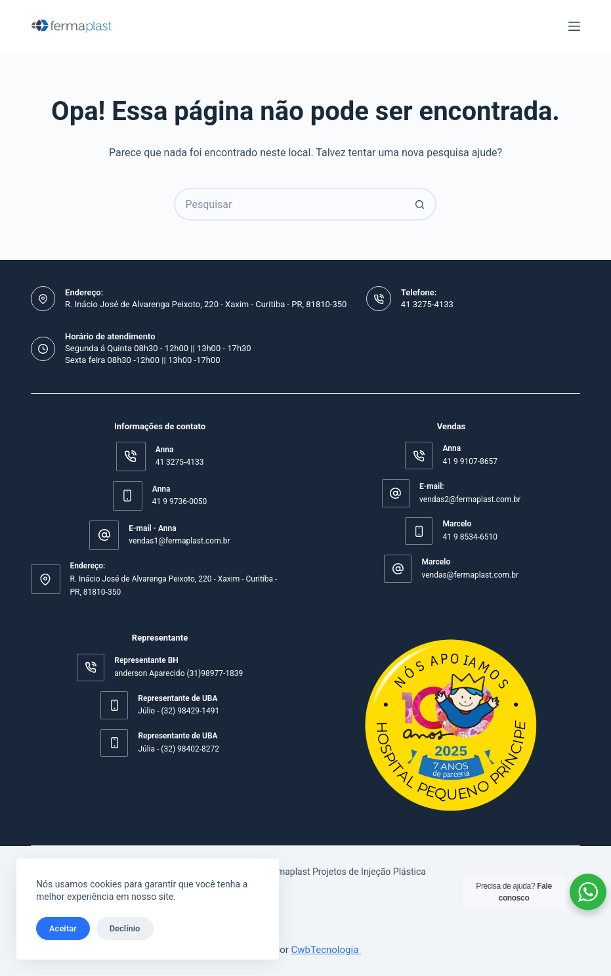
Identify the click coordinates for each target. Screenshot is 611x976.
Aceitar (63, 928)
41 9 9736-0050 (179, 501)
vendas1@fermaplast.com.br (179, 540)
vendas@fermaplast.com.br (469, 575)
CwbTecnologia (326, 950)
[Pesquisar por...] (289, 204)
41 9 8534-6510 (469, 536)
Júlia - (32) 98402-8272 (178, 748)
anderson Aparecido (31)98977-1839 (178, 673)
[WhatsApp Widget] (588, 892)
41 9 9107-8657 (469, 461)
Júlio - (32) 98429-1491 (178, 710)
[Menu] (574, 26)
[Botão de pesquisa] (420, 204)
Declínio (125, 928)
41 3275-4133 (427, 304)
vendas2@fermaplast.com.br (469, 499)
